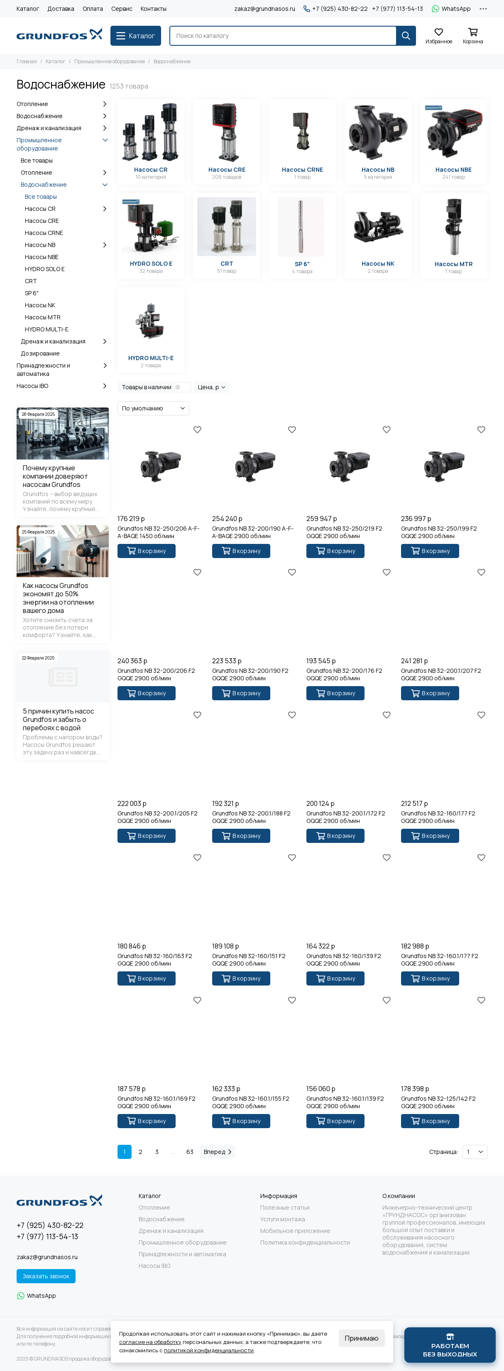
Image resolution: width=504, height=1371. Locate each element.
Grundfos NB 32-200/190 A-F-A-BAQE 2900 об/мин (253, 532)
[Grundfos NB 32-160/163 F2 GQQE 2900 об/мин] (160, 894)
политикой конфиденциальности (209, 1350)
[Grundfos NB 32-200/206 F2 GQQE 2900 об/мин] (160, 609)
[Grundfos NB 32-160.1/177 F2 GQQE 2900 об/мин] (444, 894)
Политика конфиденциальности (305, 1242)
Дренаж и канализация (63, 128)
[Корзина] (472, 36)
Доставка (60, 8)
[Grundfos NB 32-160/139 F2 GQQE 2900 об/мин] (349, 894)
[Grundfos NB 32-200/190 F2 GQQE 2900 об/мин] (255, 609)
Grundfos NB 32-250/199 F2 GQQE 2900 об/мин (439, 532)
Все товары (37, 160)
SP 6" (32, 293)
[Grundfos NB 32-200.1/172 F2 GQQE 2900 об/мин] (349, 752)
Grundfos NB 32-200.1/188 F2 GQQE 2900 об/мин (251, 817)
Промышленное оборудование (109, 61)
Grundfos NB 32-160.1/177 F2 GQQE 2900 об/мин (439, 959)
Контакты (153, 8)
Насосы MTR (43, 317)
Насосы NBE (42, 257)
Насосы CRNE (44, 233)
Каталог (28, 8)
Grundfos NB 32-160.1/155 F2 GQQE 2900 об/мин (250, 1102)
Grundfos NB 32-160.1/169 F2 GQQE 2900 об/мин (156, 1102)
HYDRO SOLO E (45, 269)
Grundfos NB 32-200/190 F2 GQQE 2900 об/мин (250, 674)
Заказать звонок (46, 1276)
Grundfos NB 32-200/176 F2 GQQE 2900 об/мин (344, 674)
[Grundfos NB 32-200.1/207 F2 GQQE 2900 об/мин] (444, 609)
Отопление (63, 104)
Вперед (217, 1152)
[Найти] (406, 36)
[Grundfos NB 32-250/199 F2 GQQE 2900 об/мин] (444, 467)
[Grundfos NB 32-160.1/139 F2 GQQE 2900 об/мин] (349, 1037)
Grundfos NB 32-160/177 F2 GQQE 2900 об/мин (438, 817)
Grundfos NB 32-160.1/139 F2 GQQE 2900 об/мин (345, 1102)
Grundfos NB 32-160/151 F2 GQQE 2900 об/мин (249, 959)
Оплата (93, 8)
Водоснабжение (63, 116)
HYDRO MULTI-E (47, 329)
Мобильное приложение (295, 1231)
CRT (31, 281)
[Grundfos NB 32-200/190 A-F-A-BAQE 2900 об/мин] (255, 467)
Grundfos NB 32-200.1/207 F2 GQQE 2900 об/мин (441, 674)
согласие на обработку (150, 1342)
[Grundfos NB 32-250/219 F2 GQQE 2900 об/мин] (349, 467)
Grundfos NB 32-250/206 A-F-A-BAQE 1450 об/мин (158, 532)
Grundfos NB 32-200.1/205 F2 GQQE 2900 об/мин (157, 817)
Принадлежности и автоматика (63, 369)
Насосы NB (67, 245)
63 (189, 1152)
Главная (27, 61)
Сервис (121, 8)
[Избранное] (438, 36)
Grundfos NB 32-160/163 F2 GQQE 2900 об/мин (154, 959)
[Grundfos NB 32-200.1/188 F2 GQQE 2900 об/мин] (255, 752)
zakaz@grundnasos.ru (264, 8)
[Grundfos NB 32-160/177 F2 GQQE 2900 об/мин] (444, 752)
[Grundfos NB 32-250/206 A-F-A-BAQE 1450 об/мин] (160, 467)
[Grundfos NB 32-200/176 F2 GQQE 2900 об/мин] (349, 609)
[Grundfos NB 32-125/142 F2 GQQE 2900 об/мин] (444, 1037)
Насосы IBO (63, 386)
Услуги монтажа (282, 1219)
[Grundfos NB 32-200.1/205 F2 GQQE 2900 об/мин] (160, 752)
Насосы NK (40, 305)
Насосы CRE (42, 221)
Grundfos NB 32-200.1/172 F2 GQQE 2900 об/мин (345, 817)
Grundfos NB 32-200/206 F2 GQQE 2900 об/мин (156, 674)
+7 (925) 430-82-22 (335, 8)
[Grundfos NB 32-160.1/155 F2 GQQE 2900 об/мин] (255, 1037)
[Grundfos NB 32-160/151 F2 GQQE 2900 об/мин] (255, 894)
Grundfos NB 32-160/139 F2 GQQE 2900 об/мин (343, 959)
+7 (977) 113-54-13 (397, 8)
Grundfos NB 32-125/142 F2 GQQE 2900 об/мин (438, 1102)
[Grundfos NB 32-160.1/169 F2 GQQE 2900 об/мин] (160, 1037)
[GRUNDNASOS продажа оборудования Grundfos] (59, 36)
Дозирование (40, 353)
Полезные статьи (285, 1207)
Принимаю (362, 1338)
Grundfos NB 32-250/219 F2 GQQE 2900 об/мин (344, 532)
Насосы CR (67, 209)
